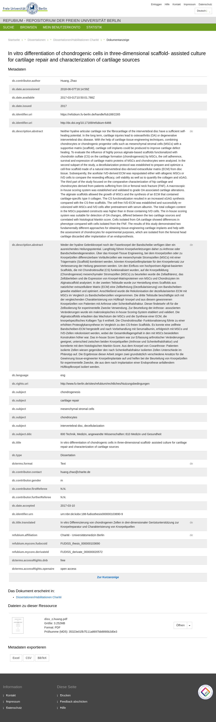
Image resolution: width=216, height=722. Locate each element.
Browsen (28, 27)
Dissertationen (37, 39)
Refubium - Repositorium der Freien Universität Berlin (62, 20)
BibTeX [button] (42, 657)
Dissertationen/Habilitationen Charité (76, 39)
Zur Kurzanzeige (108, 577)
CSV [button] (28, 657)
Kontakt (177, 4)
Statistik (94, 27)
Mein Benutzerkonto (61, 27)
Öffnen (180, 625)
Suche (8, 27)
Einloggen (156, 4)
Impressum (190, 4)
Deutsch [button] (203, 10)
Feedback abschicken (73, 701)
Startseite (14, 39)
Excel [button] (16, 657)
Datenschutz (205, 4)
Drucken (65, 695)
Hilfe (167, 4)
